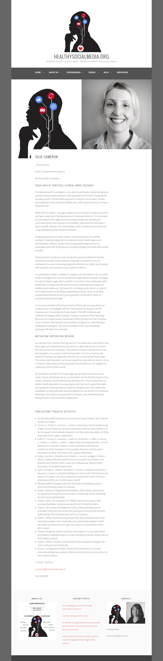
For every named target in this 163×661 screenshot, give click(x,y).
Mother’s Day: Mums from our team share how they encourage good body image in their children (80, 639)
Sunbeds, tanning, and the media (75, 615)
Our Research (73, 72)
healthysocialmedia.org (81, 56)
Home (38, 72)
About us (53, 72)
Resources (122, 72)
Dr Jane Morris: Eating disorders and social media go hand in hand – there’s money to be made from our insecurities (81, 626)
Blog (106, 72)
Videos (92, 72)
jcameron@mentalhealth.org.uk (50, 569)
